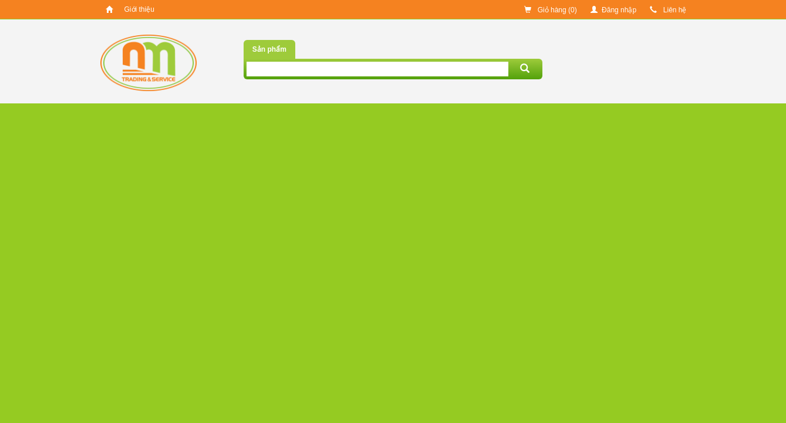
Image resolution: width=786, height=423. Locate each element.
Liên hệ (668, 10)
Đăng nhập (613, 10)
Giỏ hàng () (550, 10)
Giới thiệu (139, 9)
